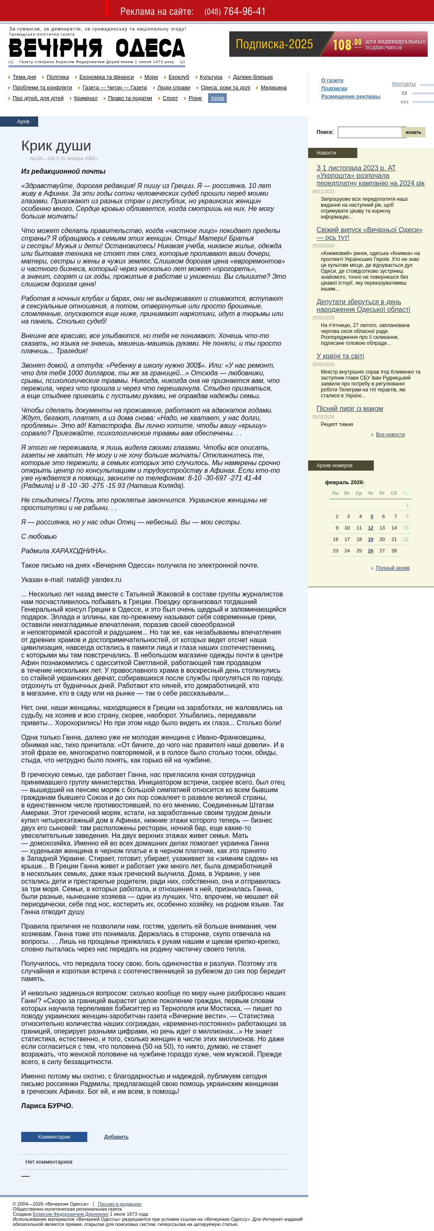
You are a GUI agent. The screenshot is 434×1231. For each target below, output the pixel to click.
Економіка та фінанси (107, 77)
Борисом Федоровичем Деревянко (70, 1214)
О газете (332, 80)
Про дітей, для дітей (38, 98)
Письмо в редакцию (120, 1203)
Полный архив (393, 568)
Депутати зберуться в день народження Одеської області (363, 305)
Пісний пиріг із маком (350, 408)
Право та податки (130, 98)
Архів (217, 98)
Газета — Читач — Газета (115, 87)
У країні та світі (340, 356)
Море (151, 77)
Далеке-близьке (253, 77)
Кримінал (85, 98)
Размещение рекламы (351, 96)
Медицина (274, 87)
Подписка (334, 88)
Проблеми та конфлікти (42, 87)
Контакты (404, 83)
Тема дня (24, 77)
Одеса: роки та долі (225, 87)
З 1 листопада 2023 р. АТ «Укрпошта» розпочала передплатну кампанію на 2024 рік (371, 175)
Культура (211, 77)
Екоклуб (179, 77)
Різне (195, 98)
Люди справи (174, 87)
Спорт (170, 98)
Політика (58, 77)
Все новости (390, 435)
